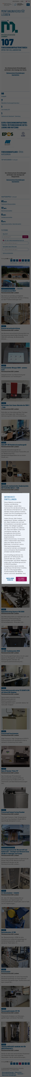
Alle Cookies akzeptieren (21, 579)
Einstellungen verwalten (10, 579)
